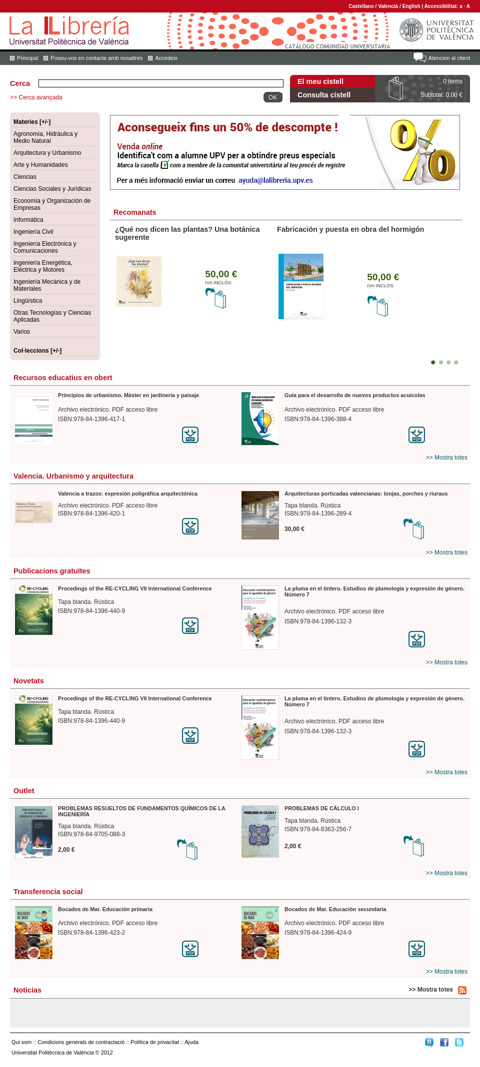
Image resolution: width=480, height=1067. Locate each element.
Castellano (361, 6)
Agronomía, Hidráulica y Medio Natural (46, 137)
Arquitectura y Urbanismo (47, 152)
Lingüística (28, 300)
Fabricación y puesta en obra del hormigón (350, 229)
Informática (28, 219)
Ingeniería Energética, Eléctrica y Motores (43, 266)
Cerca (20, 83)
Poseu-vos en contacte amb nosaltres (96, 58)
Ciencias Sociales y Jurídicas (52, 188)
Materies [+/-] (32, 121)
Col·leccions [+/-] (38, 350)
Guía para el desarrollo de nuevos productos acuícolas (354, 395)
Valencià (388, 6)
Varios (22, 331)
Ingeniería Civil (33, 231)
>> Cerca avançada (36, 97)
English (411, 6)
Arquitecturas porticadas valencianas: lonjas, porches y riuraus (366, 494)
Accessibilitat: (442, 6)
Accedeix (166, 58)
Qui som (22, 1042)
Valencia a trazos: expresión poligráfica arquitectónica (128, 494)
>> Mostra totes (447, 457)
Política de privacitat (154, 1042)
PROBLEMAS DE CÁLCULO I (321, 808)
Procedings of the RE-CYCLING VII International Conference (135, 588)
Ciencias (25, 176)
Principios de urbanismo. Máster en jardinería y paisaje (129, 395)
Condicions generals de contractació (81, 1042)
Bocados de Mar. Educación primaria (105, 909)
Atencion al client (449, 58)
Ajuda (191, 1042)
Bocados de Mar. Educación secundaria (335, 909)
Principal (27, 58)
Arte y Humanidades (41, 164)
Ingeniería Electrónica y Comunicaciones (45, 247)
